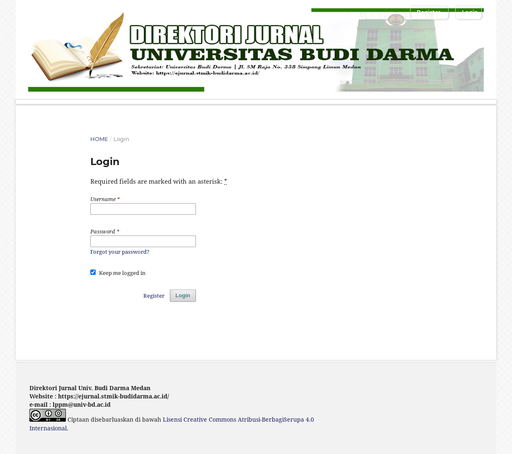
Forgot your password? (120, 251)
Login (470, 12)
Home (99, 139)
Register (429, 12)
